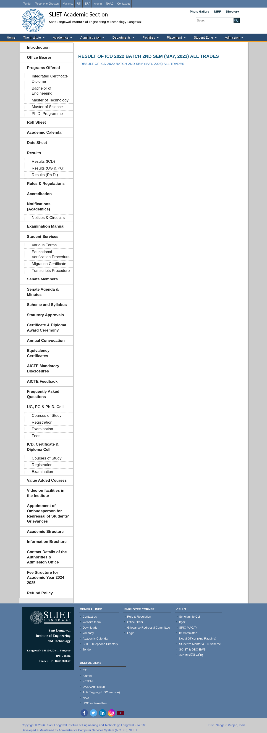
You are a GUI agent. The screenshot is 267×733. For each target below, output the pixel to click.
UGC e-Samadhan (95, 703)
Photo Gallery (199, 11)
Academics (60, 37)
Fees (36, 436)
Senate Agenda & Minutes (43, 292)
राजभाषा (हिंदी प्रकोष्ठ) (191, 655)
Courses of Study (46, 415)
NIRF (217, 11)
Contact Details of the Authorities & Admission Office (47, 557)
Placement (174, 37)
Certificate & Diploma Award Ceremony (46, 327)
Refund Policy (40, 593)
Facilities (149, 37)
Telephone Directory (47, 3)
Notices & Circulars (48, 217)
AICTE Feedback (42, 381)
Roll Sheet (36, 122)
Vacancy (68, 3)
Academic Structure (45, 531)
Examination (42, 429)
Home (11, 37)
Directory (232, 11)
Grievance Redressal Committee (148, 627)
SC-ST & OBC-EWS (192, 649)
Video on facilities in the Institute (45, 493)
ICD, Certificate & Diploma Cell (43, 447)
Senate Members (42, 279)
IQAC (182, 622)
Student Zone (203, 37)
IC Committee (188, 633)
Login (130, 633)
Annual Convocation (46, 340)
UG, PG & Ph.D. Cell (45, 407)
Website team (92, 622)
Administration (90, 37)
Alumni (98, 3)
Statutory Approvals (45, 315)
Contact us (123, 3)
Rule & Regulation (139, 616)
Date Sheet (37, 143)
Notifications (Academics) (38, 206)
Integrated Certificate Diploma (50, 79)
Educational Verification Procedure (51, 254)
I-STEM (88, 681)
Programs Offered (43, 68)
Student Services (42, 236)
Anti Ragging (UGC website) (101, 692)
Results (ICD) (43, 161)
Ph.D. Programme (47, 114)
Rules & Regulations (46, 183)
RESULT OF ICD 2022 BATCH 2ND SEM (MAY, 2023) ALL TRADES (148, 56)
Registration (42, 422)
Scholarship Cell (190, 616)
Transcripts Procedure (51, 270)
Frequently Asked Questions (43, 394)
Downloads (90, 627)
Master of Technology (50, 100)
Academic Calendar (45, 132)
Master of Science (47, 107)
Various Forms (44, 245)
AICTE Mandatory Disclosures (43, 368)
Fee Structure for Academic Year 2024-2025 (46, 577)
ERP (88, 3)
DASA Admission (94, 686)
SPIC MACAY (188, 627)
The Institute (32, 37)
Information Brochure (47, 541)
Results (34, 153)
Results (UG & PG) (48, 168)
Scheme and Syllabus (47, 305)
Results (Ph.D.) (45, 175)
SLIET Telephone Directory (100, 644)
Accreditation (39, 194)
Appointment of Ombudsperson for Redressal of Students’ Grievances (48, 513)
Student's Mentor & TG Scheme (200, 644)
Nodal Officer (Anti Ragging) (197, 638)
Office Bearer (39, 57)
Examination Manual (45, 226)
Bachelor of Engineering (42, 91)
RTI (79, 3)
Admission (232, 37)
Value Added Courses (47, 480)
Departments (122, 37)
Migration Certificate (49, 264)
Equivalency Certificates (38, 353)
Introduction (38, 47)
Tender (27, 3)
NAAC (109, 3)
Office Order (135, 622)
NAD (86, 697)
